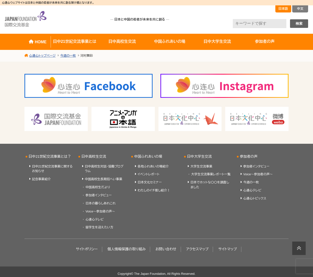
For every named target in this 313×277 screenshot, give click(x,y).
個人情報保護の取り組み (126, 249)
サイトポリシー (87, 249)
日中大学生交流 (217, 41)
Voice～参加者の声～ (100, 211)
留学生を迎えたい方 (99, 227)
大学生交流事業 (201, 166)
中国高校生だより (98, 187)
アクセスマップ (197, 249)
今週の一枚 (251, 182)
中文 (300, 9)
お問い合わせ (166, 249)
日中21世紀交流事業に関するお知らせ (52, 169)
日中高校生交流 (122, 41)
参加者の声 (265, 41)
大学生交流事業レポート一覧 (211, 174)
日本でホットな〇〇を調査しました (209, 184)
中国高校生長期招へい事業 (103, 179)
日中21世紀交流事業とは (74, 41)
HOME (40, 42)
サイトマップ (227, 249)
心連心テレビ (95, 219)
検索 (299, 23)
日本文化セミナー (150, 182)
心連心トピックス (254, 198)
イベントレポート (149, 174)
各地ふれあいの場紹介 (153, 166)
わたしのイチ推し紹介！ (154, 190)
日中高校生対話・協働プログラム (104, 169)
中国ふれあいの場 (169, 41)
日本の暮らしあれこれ (101, 203)
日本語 (283, 9)
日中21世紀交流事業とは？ (50, 156)
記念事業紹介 (41, 179)
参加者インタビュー (99, 195)
